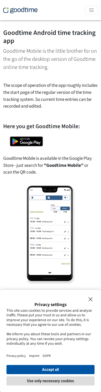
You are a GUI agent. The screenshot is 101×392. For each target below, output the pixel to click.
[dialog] (50, 341)
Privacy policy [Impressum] (16, 355)
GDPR (47, 355)
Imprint (34, 355)
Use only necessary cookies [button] (50, 381)
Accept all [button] (50, 369)
